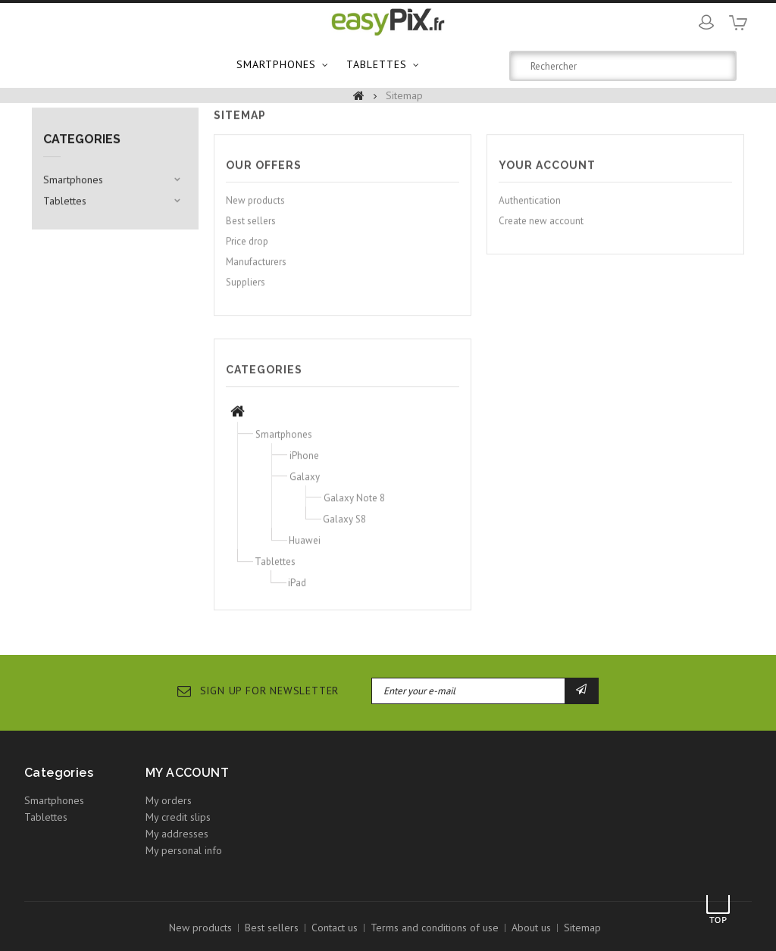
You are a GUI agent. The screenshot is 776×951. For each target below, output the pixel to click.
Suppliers (245, 288)
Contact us (334, 927)
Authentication (530, 207)
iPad (297, 589)
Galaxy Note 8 (354, 504)
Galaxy (304, 483)
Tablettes (376, 64)
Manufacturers (256, 268)
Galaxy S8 (344, 525)
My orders (169, 800)
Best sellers (251, 227)
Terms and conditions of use (435, 927)
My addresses (177, 833)
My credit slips (178, 817)
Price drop (247, 248)
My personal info (184, 850)
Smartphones (276, 64)
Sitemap (582, 927)
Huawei (305, 547)
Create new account (541, 227)
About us (531, 927)
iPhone (304, 462)
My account (187, 772)
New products (255, 207)
